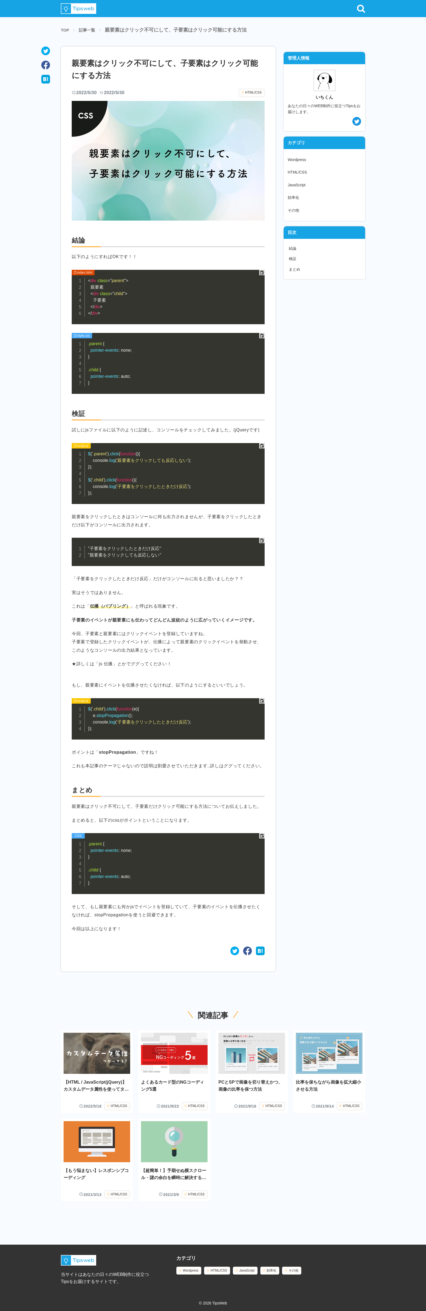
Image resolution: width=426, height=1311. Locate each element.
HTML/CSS (253, 92)
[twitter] (45, 51)
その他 (293, 210)
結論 (292, 248)
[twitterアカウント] (324, 121)
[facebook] (45, 65)
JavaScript (296, 185)
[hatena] (45, 79)
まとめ (294, 269)
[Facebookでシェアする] (247, 951)
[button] (361, 8)
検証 (292, 258)
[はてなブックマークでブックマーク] (260, 951)
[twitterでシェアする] (234, 951)
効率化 (293, 197)
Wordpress (297, 159)
